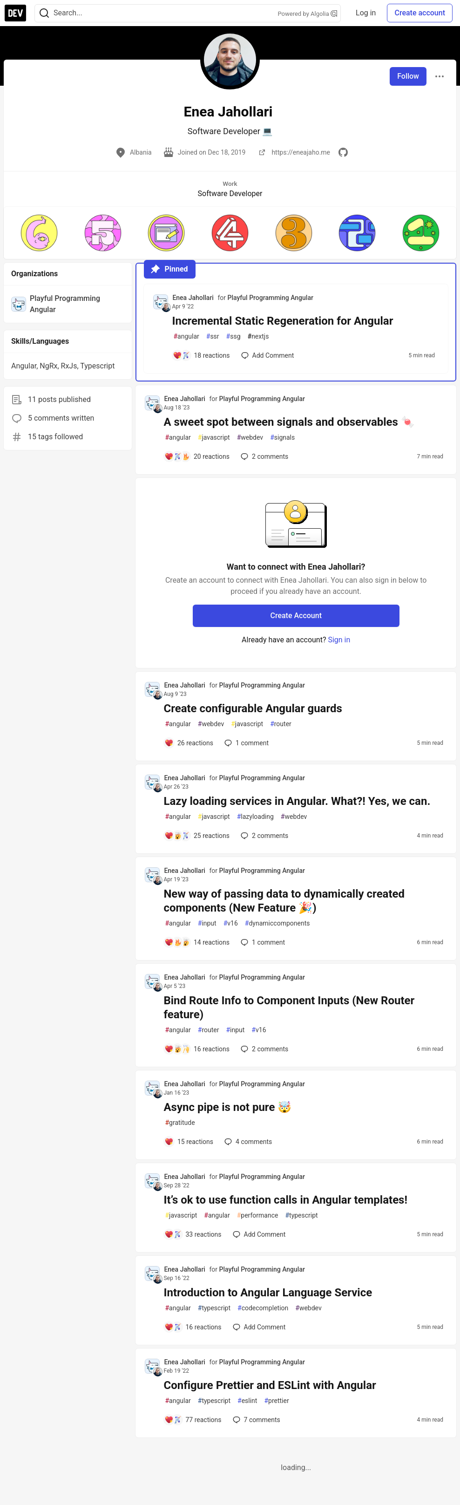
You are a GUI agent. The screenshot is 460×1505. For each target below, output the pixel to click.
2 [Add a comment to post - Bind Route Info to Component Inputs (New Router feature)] (263, 1049)
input (207, 923)
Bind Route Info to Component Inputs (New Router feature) (288, 1007)
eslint (247, 1401)
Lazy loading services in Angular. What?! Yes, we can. (296, 801)
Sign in (339, 639)
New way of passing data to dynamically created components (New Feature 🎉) (284, 900)
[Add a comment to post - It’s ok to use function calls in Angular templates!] (193, 1234)
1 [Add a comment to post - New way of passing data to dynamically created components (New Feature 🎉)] (262, 942)
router (280, 724)
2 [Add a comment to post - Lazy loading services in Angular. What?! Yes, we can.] (263, 835)
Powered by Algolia (308, 13)
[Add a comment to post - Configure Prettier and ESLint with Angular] (193, 1419)
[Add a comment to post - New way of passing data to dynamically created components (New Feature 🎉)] (197, 942)
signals (282, 438)
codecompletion (262, 1308)
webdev (250, 438)
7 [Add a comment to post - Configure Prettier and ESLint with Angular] (255, 1419)
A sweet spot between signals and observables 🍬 (288, 422)
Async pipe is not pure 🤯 (227, 1107)
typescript (301, 1215)
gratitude (180, 1123)
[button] (39, 233)
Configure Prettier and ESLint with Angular (269, 1385)
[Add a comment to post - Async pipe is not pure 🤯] (189, 1141)
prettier (276, 1401)
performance (257, 1215)
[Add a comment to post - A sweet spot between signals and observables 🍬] (197, 456)
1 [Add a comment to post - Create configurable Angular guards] (246, 743)
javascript (214, 438)
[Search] (44, 13)
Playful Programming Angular (270, 297)
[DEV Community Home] (15, 13)
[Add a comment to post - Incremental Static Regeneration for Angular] (201, 355)
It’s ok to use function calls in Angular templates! (285, 1199)
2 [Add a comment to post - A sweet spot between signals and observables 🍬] (263, 456)
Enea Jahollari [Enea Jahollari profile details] (192, 297)
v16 (230, 923)
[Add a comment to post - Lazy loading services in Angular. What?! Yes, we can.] (197, 835)
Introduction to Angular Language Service (267, 1292)
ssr (212, 336)
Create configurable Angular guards (252, 708)
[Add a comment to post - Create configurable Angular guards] (189, 743)
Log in (366, 12)
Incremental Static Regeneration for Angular (282, 320)
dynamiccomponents (277, 923)
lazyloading (255, 817)
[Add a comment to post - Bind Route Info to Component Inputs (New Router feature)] (197, 1049)
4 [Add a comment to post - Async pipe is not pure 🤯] (247, 1141)
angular (186, 336)
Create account (419, 12)
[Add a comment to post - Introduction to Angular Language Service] (193, 1327)
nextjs (258, 336)
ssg (233, 336)
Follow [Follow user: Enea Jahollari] (408, 76)
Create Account (296, 615)
